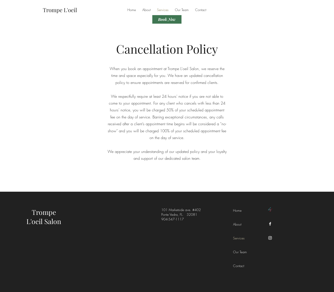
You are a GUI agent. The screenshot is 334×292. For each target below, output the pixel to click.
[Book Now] (166, 19)
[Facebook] (270, 224)
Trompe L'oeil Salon (43, 216)
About (237, 224)
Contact (238, 265)
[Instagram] (270, 238)
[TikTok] (270, 209)
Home (237, 210)
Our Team (240, 252)
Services (239, 238)
